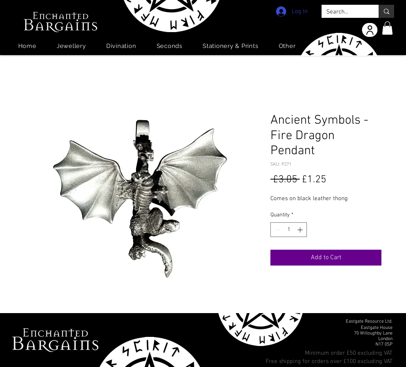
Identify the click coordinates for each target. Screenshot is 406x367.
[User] (369, 30)
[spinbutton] (289, 230)
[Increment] (301, 230)
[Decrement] (277, 230)
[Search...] (344, 12)
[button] (387, 27)
